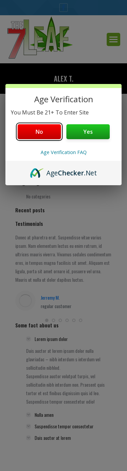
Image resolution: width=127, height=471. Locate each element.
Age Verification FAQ (64, 152)
